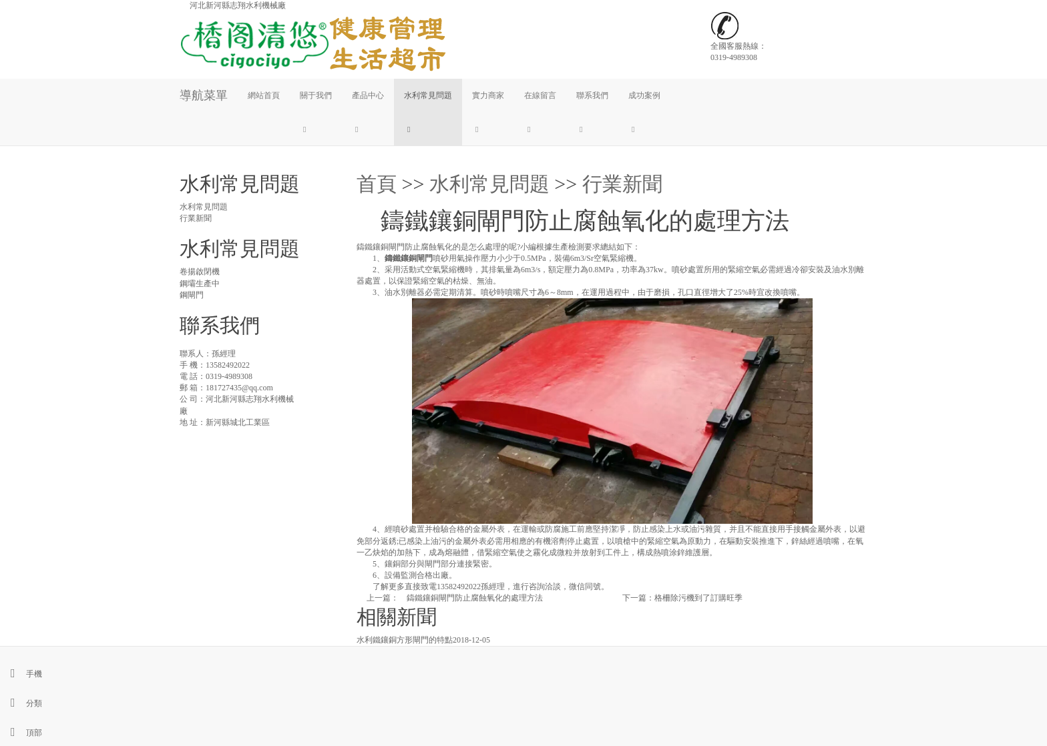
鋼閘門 (192, 295)
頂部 (21, 732)
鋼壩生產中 (200, 283)
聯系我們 (592, 95)
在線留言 (540, 95)
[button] (316, 128)
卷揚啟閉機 (200, 271)
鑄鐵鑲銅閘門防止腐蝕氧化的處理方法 (471, 598)
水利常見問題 (428, 95)
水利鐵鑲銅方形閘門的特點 (405, 640)
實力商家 (488, 95)
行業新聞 (622, 184)
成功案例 (644, 95)
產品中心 (368, 95)
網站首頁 (264, 95)
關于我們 (316, 95)
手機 (21, 674)
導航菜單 (204, 95)
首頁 (377, 184)
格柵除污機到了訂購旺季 (698, 598)
